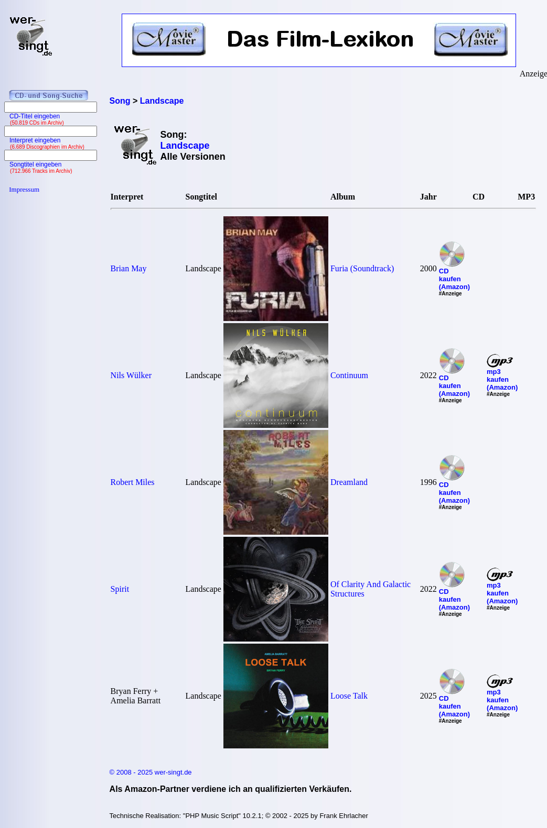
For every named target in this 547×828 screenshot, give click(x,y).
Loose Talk (349, 695)
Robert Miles (133, 482)
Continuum (349, 375)
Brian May (129, 268)
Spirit (120, 588)
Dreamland (349, 482)
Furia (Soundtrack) (362, 268)
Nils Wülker (131, 375)
